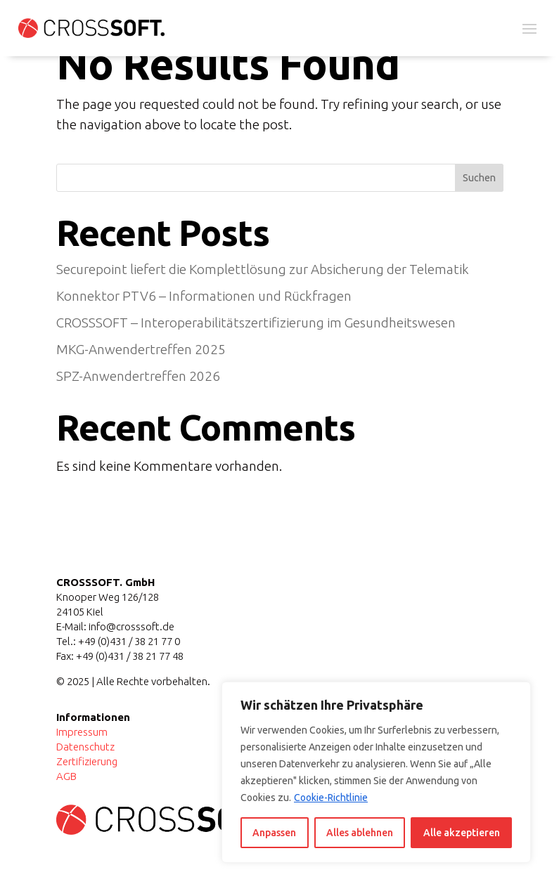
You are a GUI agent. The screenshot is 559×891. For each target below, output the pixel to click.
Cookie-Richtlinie (331, 797)
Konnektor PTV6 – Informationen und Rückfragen (204, 296)
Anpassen (274, 832)
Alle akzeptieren (461, 832)
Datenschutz (85, 747)
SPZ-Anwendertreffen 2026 (138, 376)
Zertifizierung (86, 761)
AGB (66, 776)
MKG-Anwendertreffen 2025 (141, 349)
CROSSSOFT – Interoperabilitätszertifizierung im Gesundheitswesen (256, 322)
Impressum (82, 732)
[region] (376, 772)
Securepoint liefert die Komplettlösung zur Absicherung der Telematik (262, 269)
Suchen (479, 177)
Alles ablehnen (359, 832)
